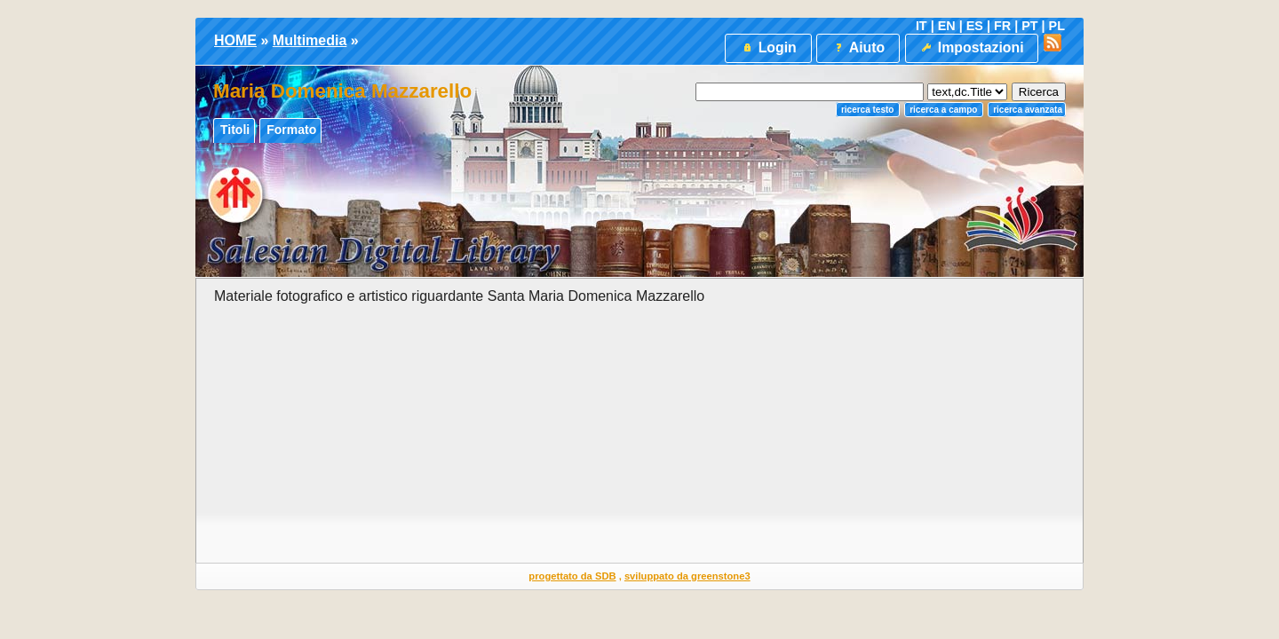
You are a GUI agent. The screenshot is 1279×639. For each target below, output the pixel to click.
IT (921, 26)
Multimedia (310, 40)
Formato (291, 129)
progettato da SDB (572, 576)
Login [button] (768, 47)
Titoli (235, 129)
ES (974, 26)
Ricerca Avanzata (1027, 109)
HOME (235, 40)
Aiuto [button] (858, 47)
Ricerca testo (867, 109)
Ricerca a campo (943, 109)
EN (947, 26)
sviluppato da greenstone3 (687, 576)
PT (1029, 26)
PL (1057, 26)
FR (1002, 26)
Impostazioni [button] (971, 47)
